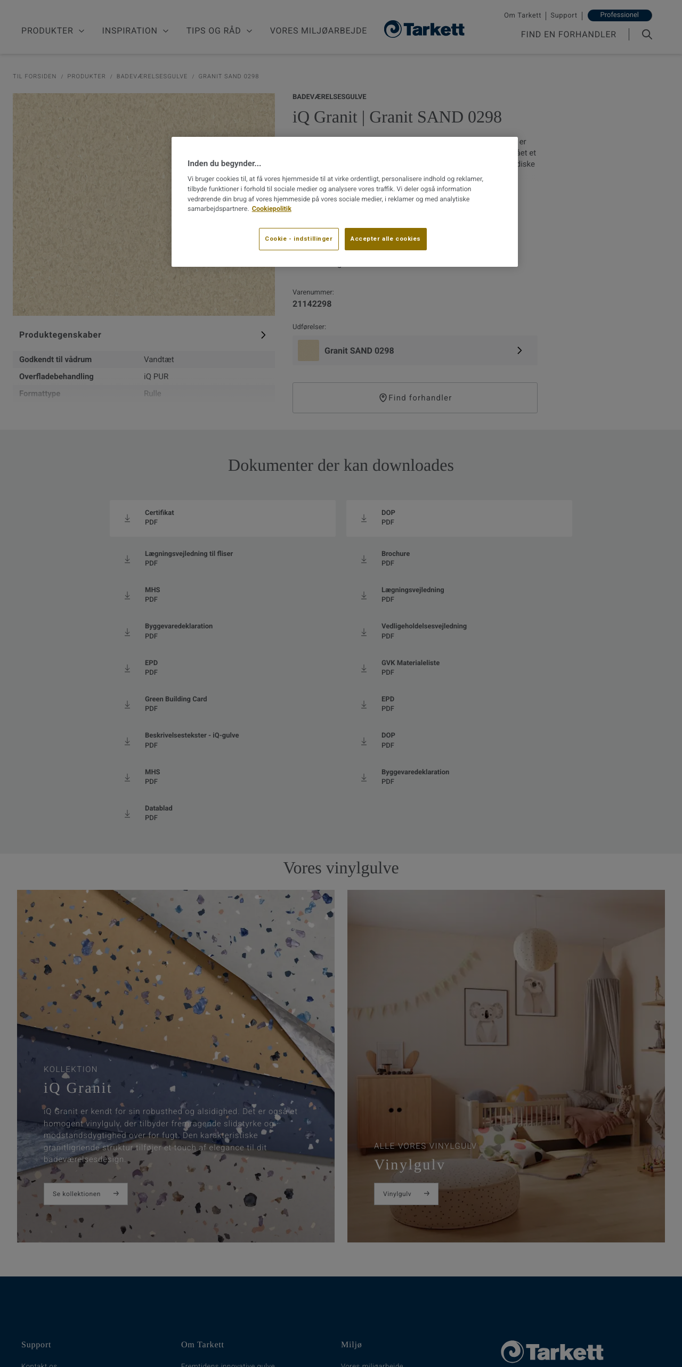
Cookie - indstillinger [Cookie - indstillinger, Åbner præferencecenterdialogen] (299, 238)
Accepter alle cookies (386, 238)
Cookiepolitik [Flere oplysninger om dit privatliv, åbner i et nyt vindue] (271, 209)
